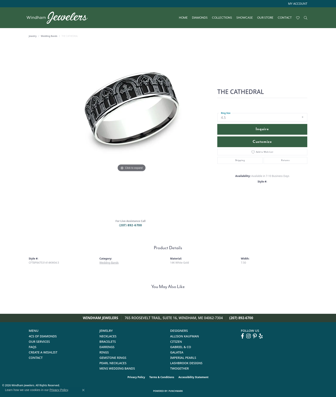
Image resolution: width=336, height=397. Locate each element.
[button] (297, 3)
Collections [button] (222, 18)
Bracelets (107, 342)
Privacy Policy (136, 377)
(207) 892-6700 (130, 225)
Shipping (240, 160)
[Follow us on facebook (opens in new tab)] (242, 336)
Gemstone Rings (112, 358)
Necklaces (107, 336)
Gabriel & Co (180, 347)
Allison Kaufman (184, 336)
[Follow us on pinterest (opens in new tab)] (255, 336)
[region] (131, 130)
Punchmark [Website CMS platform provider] (176, 390)
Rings (104, 352)
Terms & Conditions (161, 377)
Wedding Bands (49, 36)
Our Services (39, 342)
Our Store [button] (265, 18)
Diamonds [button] (200, 18)
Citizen (176, 342)
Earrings (106, 347)
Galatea (176, 352)
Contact (285, 18)
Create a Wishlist (43, 352)
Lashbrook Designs (186, 363)
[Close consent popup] (83, 390)
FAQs (32, 347)
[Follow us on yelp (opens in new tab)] (261, 336)
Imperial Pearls (183, 358)
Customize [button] (262, 141)
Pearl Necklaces (112, 363)
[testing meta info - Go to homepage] (59, 18)
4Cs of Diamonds (43, 336)
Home (183, 18)
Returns (285, 160)
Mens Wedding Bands (117, 368)
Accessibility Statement (193, 377)
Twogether (179, 368)
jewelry (33, 36)
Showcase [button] (244, 18)
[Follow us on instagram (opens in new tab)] (248, 336)
